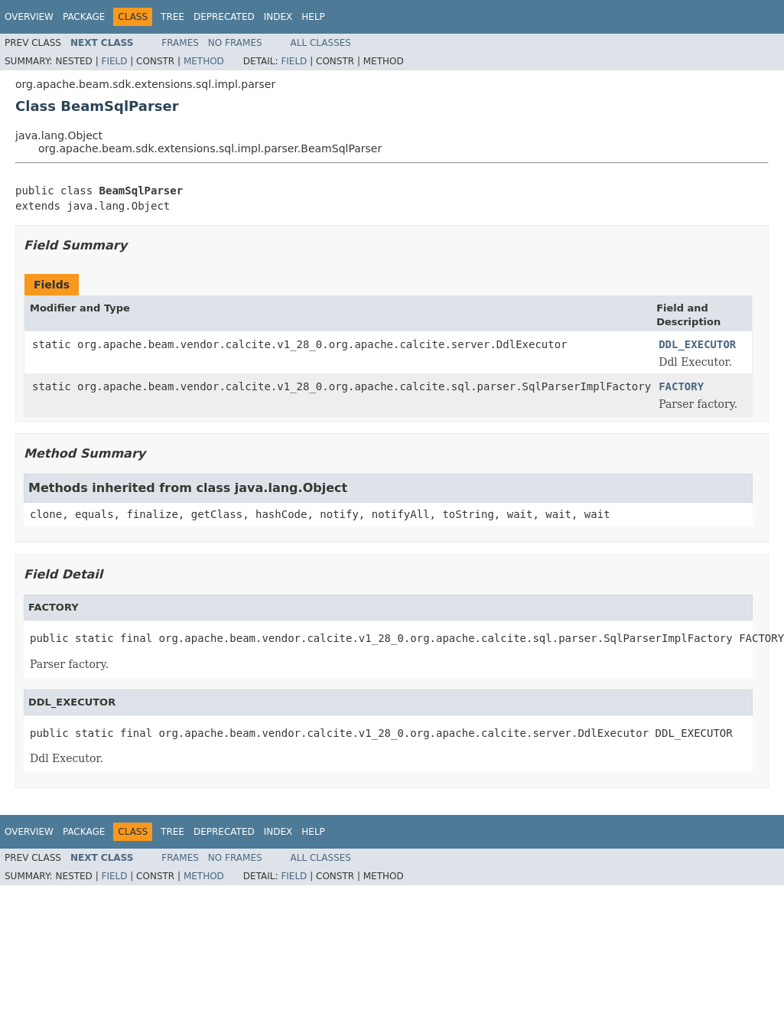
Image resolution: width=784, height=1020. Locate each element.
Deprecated (224, 16)
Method (204, 61)
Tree (172, 16)
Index (278, 16)
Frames (180, 42)
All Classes (321, 42)
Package (84, 16)
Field (114, 61)
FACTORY (681, 386)
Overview (29, 16)
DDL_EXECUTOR (697, 344)
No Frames (235, 42)
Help (313, 16)
